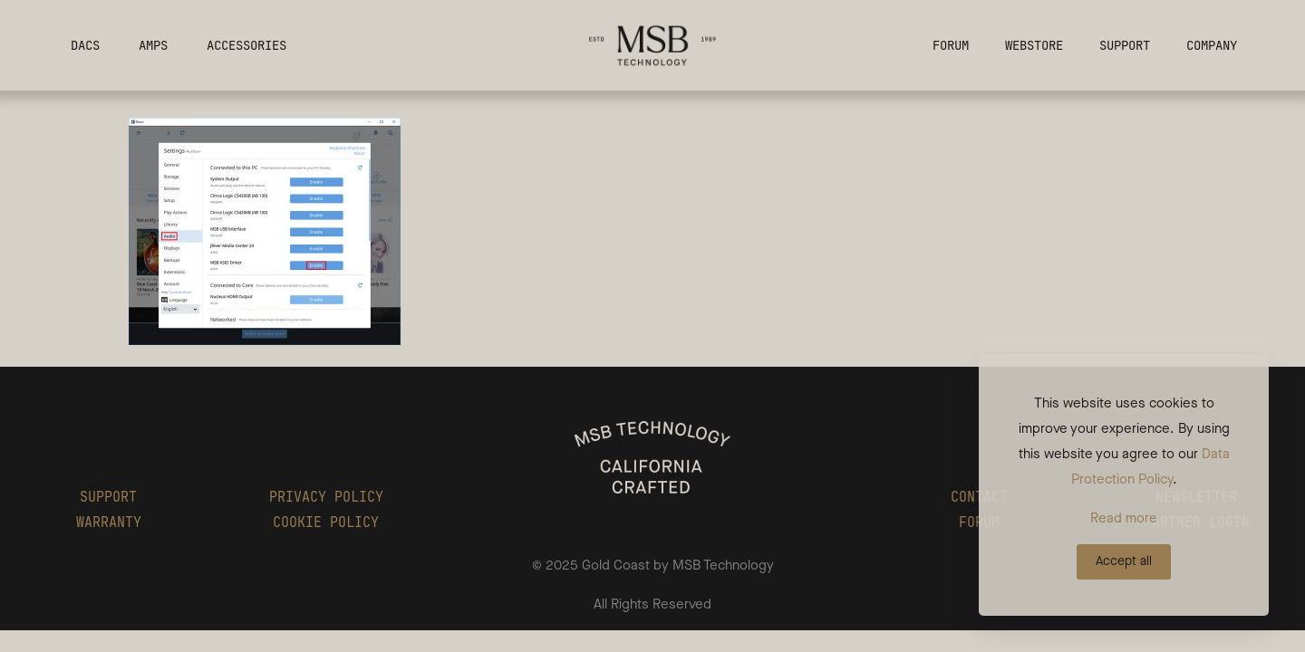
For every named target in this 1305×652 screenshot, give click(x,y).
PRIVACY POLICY (326, 497)
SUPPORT (108, 497)
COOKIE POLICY (326, 522)
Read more (1123, 518)
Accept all (1124, 561)
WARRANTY (108, 522)
